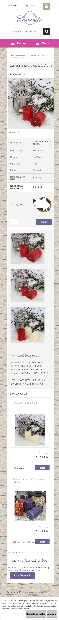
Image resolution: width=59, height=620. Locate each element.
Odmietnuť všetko (36, 614)
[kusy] (14, 221)
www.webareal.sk (35, 592)
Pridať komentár (22, 575)
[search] (46, 31)
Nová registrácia (28, 5)
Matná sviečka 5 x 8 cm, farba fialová (29, 481)
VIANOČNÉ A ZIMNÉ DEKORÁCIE (27, 384)
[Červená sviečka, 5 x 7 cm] (31, 80)
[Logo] (29, 18)
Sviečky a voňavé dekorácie (27, 55)
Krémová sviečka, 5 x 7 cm (27, 403)
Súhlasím (52, 614)
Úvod (12, 55)
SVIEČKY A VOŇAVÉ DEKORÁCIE (27, 380)
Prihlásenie (13, 5)
